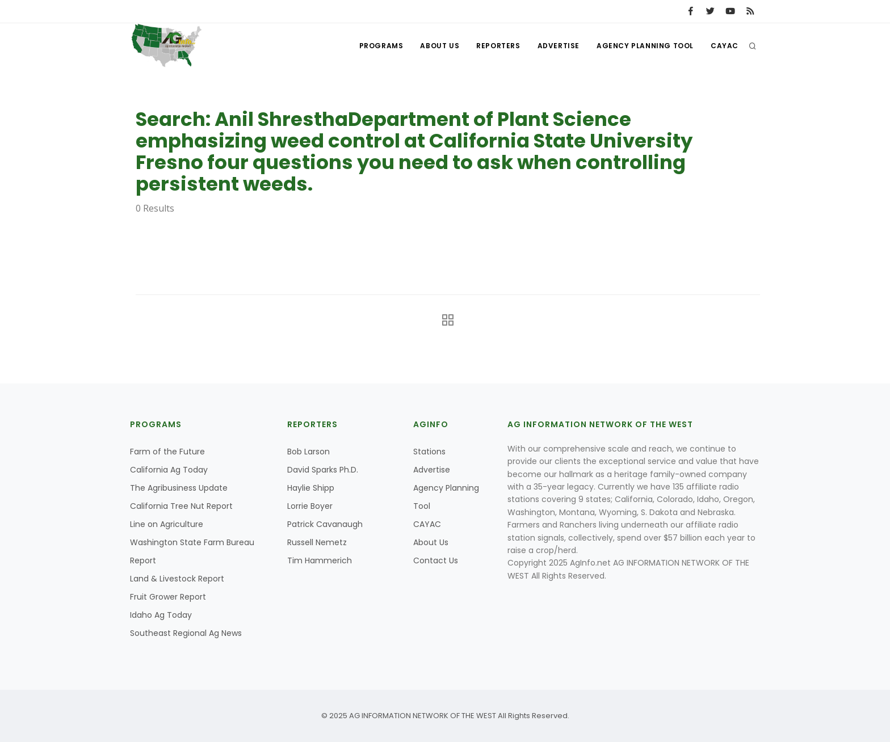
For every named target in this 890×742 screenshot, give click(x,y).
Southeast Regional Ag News (186, 633)
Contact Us (435, 560)
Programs (381, 45)
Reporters (498, 45)
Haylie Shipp (310, 488)
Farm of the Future (167, 451)
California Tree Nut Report (181, 506)
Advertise (559, 45)
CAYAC (724, 45)
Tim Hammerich (319, 560)
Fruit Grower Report (168, 596)
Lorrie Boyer (310, 506)
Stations (429, 451)
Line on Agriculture (166, 524)
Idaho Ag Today (161, 615)
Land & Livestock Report (177, 578)
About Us (439, 45)
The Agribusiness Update (179, 488)
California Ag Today (169, 469)
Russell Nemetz (317, 542)
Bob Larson (308, 451)
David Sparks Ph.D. (322, 469)
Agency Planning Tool (645, 45)
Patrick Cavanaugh (325, 524)
